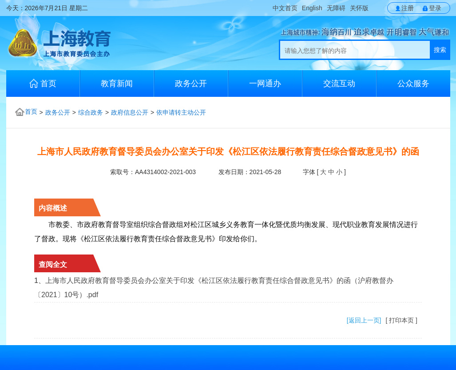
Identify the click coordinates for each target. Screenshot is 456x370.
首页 (42, 83)
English (312, 8)
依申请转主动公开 (181, 112)
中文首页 (285, 8)
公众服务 (413, 83)
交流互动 (339, 83)
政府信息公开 (129, 112)
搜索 (440, 49)
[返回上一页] (364, 320)
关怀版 (359, 8)
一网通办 (265, 83)
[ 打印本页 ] (401, 320)
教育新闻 (117, 83)
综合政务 (90, 112)
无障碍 (336, 8)
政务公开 (191, 83)
